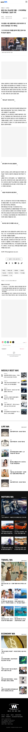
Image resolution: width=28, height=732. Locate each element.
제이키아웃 (11, 273)
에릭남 (4, 270)
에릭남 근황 (10, 270)
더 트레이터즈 (5, 275)
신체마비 (22, 270)
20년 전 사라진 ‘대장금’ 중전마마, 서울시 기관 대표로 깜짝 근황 (14, 295)
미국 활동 (23, 273)
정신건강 (4, 273)
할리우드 (16, 273)
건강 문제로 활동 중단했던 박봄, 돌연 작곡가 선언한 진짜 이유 (14, 288)
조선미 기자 (25, 18)
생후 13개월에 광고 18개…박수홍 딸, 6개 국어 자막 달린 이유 (14, 293)
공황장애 (16, 270)
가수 (11, 275)
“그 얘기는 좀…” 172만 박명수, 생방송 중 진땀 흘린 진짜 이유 (14, 286)
